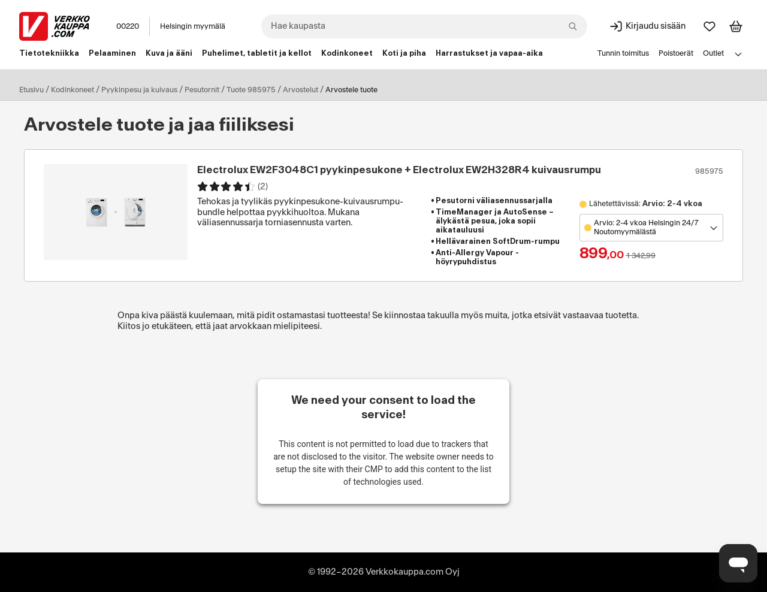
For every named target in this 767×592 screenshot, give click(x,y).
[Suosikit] (709, 26)
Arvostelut (300, 89)
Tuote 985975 (251, 89)
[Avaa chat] (738, 563)
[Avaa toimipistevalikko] (651, 227)
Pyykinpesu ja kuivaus (139, 89)
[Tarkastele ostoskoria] (736, 26)
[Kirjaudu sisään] (647, 26)
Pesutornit (202, 89)
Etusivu (31, 89)
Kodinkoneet (72, 89)
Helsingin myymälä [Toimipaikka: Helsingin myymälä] (192, 26)
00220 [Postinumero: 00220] (127, 26)
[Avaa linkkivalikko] (738, 54)
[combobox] (424, 26)
